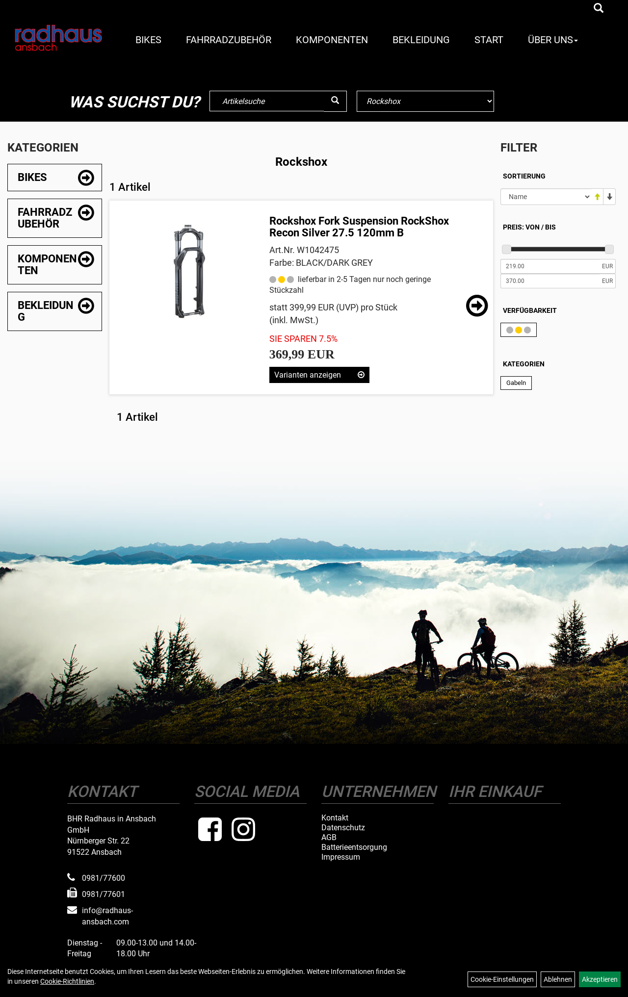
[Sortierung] (545, 196)
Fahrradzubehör (228, 40)
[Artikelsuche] (598, 9)
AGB (329, 837)
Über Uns (553, 40)
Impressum (340, 857)
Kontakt (334, 818)
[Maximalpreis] (550, 281)
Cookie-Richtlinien (67, 981)
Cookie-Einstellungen (502, 979)
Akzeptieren (600, 979)
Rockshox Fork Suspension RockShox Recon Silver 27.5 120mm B (359, 227)
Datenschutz (343, 827)
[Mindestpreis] (550, 266)
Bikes (148, 40)
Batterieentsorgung (354, 847)
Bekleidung (421, 40)
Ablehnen (558, 979)
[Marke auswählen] (425, 101)
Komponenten (332, 40)
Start (488, 40)
